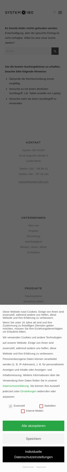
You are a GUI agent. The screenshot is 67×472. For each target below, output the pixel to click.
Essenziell (17, 405)
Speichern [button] (33, 439)
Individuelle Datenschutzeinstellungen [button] (33, 454)
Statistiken (47, 405)
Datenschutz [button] (28, 467)
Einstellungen (28, 391)
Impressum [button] (41, 467)
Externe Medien (32, 410)
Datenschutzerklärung (16, 385)
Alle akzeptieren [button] (33, 426)
